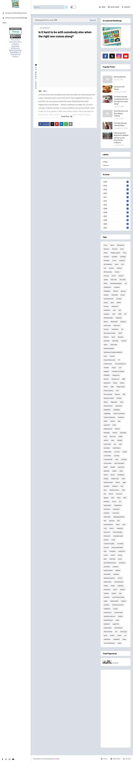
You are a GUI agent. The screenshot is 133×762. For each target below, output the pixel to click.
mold (113, 540)
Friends (123, 341)
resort (115, 589)
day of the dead (119, 463)
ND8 (123, 379)
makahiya (120, 528)
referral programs (109, 578)
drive (123, 478)
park (105, 559)
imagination (118, 505)
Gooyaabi (56, 759)
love (105, 528)
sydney (111, 268)
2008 (116, 212)
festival (115, 291)
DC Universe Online (109, 333)
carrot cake (107, 444)
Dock (113, 337)
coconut (116, 452)
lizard (117, 524)
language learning (118, 517)
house (123, 295)
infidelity (106, 513)
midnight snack (118, 536)
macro (112, 528)
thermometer (108, 631)
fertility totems (114, 490)
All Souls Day (108, 272)
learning (111, 520)
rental (113, 585)
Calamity (123, 321)
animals (106, 256)
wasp (124, 639)
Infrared (106, 367)
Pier (117, 390)
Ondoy (122, 383)
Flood (114, 276)
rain (122, 264)
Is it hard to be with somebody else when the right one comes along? (64, 34)
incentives (116, 509)
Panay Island (121, 386)
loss (124, 524)
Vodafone (121, 417)
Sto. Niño (122, 279)
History (112, 356)
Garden (121, 276)
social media (118, 612)
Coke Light (107, 325)
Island (114, 367)
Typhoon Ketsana (109, 417)
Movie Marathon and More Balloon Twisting (121, 113)
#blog (105, 162)
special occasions (109, 616)
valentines (107, 639)
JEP (40, 91)
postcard (107, 566)
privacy (106, 306)
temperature (118, 628)
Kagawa (106, 371)
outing (120, 555)
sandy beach (114, 601)
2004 (116, 228)
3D (125, 314)
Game (105, 344)
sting (117, 620)
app (119, 421)
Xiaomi (112, 421)
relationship (107, 582)
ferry (105, 490)
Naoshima (107, 383)
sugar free (116, 624)
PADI (112, 386)
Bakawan (119, 318)
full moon (119, 494)
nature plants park (117, 547)
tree (114, 310)
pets (112, 302)
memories (107, 536)
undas (119, 635)
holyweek (115, 295)
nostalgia (112, 551)
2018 (116, 193)
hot (120, 501)
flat (105, 494)
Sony (121, 402)
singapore (107, 608)
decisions (121, 467)
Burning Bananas (120, 77)
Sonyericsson (108, 406)
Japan (106, 279)
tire (116, 631)
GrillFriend (113, 344)
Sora (41, 759)
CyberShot (115, 329)
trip (120, 310)
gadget (106, 497)
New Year (114, 279)
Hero (105, 356)
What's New (113, 7)
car (126, 283)
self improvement (117, 605)
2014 (116, 197)
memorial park (117, 532)
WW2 (105, 421)
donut (112, 474)
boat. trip (113, 436)
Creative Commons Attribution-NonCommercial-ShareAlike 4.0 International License (15, 50)
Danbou (106, 337)
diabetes (106, 471)
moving (106, 547)
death (105, 467)
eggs (124, 482)
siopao (115, 608)
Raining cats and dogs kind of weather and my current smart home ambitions (121, 138)
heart (118, 497)
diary (121, 471)
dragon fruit (115, 478)
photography (108, 264)
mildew (106, 540)
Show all (93, 20)
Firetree (106, 276)
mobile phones (108, 298)
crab (116, 459)
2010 (116, 205)
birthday (123, 256)
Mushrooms (115, 379)
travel (112, 245)
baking (117, 429)
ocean (106, 555)
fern (122, 486)
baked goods (108, 429)
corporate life (108, 459)
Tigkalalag (107, 413)
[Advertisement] (116, 709)
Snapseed (114, 402)
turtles (112, 635)
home (114, 501)
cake (112, 440)
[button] (73, 7)
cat (115, 444)
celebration (107, 287)
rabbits (118, 570)
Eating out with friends (119, 88)
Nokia (115, 383)
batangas (107, 432)
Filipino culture (115, 253)
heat (124, 497)
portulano (122, 563)
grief (112, 497)
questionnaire (108, 570)
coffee (124, 452)
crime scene (107, 463)
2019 (116, 189)
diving (106, 474)
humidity (106, 260)
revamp (106, 593)
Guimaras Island (109, 348)
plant (116, 264)
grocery (123, 291)
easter (118, 482)
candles (119, 440)
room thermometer (118, 597)
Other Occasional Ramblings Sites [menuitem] (14, 20)
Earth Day (115, 341)
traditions (107, 310)
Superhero (107, 409)
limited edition (108, 524)
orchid (113, 555)
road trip (106, 597)
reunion (122, 589)
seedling (106, 605)
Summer (106, 249)
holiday (106, 295)
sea (105, 268)
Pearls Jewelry (108, 390)
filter (123, 490)
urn (125, 635)
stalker (120, 616)
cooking (116, 455)
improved (107, 509)
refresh (120, 578)
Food (105, 245)
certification (116, 448)
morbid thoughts (109, 543)
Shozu (106, 402)
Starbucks (119, 406)
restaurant (115, 306)
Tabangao (116, 409)
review (114, 593)
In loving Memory (120, 364)
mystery (118, 298)
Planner (117, 394)
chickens (117, 287)
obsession (121, 551)
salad (105, 601)
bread (120, 436)
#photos (106, 165)
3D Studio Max (108, 318)
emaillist (106, 486)
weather (119, 268)
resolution (107, 589)
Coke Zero (117, 325)
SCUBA (119, 398)
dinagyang (107, 291)
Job (120, 367)
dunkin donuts (108, 482)
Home (102, 7)
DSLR (120, 333)
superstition (107, 628)
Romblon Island (109, 398)
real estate (107, 574)
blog (105, 436)
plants (119, 302)
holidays (106, 501)
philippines (120, 245)
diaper (114, 471)
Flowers (114, 249)
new (105, 551)
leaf (105, 520)
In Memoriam (108, 364)
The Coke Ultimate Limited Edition (120, 124)
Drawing (120, 337)
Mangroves (116, 375)
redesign (116, 574)
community (107, 455)
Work (105, 283)
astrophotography (116, 283)
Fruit (124, 253)
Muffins (106, 379)
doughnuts (120, 474)
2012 (116, 201)
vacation (106, 314)
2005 (116, 224)
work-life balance (109, 643)
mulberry (122, 260)
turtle (105, 635)
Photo (106, 253)
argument (107, 425)
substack (107, 624)
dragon (106, 478)
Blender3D (114, 321)
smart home (107, 612)
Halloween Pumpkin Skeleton (113, 352)
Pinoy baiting (108, 394)
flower (111, 494)
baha (114, 425)
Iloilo (122, 249)
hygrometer (107, 505)
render (106, 585)
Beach (106, 321)
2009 (116, 209)
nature (106, 302)
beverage (123, 432)
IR (118, 360)
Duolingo (106, 341)
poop (120, 559)
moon (114, 260)
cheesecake (107, 452)
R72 (124, 394)
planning (112, 559)
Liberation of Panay (118, 371)
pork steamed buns (110, 563)
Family (117, 272)
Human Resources (109, 360)
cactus (106, 440)
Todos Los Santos (119, 413)
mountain (120, 543)
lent (118, 520)
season (123, 601)
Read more (65, 116)
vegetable (116, 639)
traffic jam (123, 631)
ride (120, 593)
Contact (126, 7)
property (115, 566)
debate (112, 467)
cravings (123, 459)
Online (106, 386)
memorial (107, 532)
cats (120, 444)
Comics (106, 329)
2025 (116, 182)
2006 (116, 220)
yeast (119, 643)
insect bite (115, 513)
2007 (116, 216)
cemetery (107, 448)
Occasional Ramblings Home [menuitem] (14, 13)
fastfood (115, 486)
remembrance (118, 582)
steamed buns (108, 620)
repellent (120, 585)
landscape (107, 517)
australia (114, 256)
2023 (116, 186)
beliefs (115, 432)
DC (122, 329)
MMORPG (106, 375)
